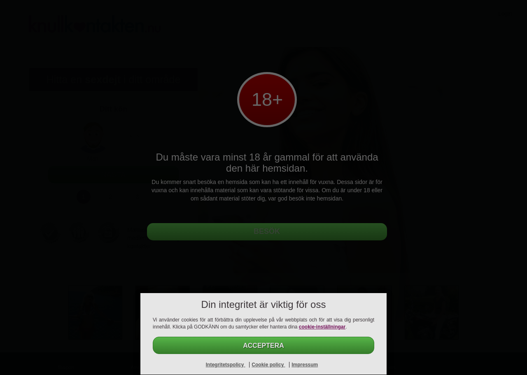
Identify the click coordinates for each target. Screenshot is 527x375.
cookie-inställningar (322, 327)
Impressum (304, 365)
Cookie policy (268, 365)
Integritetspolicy (225, 365)
